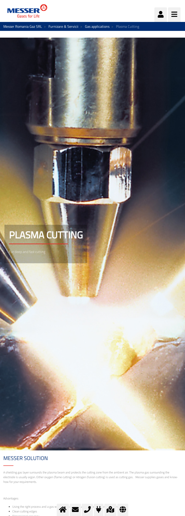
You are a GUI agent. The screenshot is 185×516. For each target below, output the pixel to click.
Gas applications (97, 26)
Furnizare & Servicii (63, 26)
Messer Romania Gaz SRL (22, 26)
